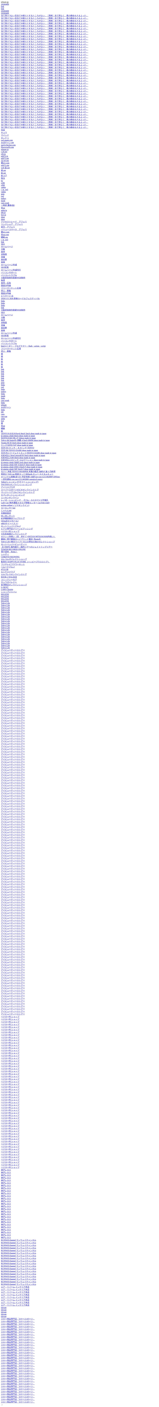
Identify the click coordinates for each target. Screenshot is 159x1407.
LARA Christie (7, 589)
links (3, 301)
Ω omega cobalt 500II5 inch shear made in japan (20, 462)
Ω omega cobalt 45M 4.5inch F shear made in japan (21, 467)
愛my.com (5, 163)
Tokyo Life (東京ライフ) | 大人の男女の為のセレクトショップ (28, 542)
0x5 (2, 421)
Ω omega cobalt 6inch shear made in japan (18, 436)
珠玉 (3, 178)
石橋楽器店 (6, 513)
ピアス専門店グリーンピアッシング (17, 529)
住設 (3, 130)
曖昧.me (4, 237)
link (2, 6)
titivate (3, 1307)
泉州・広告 (6, 283)
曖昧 (3, 428)
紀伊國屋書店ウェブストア (13, 518)
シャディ (5, 554)
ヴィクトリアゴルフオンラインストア (18, 492)
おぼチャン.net (7, 142)
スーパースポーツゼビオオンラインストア (20, 490)
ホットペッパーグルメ (11, 526)
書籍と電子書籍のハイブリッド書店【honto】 (21, 539)
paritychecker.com (8, 145)
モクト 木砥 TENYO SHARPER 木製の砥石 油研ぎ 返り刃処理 (28, 471)
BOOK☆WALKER (9, 577)
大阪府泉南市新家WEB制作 (13, 278)
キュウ (4, 132)
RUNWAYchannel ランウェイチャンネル (18, 1240)
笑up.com (5, 235)
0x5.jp (3, 215)
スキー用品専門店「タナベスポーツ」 (18, 1319)
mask (3, 201)
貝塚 (3, 257)
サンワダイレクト (9, 582)
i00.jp (3, 213)
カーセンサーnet (8, 508)
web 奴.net (5, 168)
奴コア (4, 176)
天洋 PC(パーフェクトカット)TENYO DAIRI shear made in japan (28, 453)
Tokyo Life (5, 603)
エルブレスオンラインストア (14, 574)
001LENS (5, 594)
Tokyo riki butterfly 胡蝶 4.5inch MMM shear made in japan (25, 440)
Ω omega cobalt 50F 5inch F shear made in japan (20, 469)
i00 (2, 412)
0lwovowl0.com (7, 147)
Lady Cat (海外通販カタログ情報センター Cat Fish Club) (25, 503)
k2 (2, 181)
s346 (3, 183)
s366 (3, 185)
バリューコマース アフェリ (14, 229)
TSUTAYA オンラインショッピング (16, 484)
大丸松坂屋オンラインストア (14, 534)
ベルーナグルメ (8, 567)
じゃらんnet (6, 510)
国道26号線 (6, 285)
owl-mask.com (7, 140)
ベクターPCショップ (10, 531)
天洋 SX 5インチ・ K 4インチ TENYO (17, 448)
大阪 (3, 249)
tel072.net (5, 158)
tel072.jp (4, 156)
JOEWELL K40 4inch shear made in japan (18, 458)
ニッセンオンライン (10, 497)
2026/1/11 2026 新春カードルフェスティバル (20, 298)
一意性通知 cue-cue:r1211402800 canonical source (21, 479)
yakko (3, 187)
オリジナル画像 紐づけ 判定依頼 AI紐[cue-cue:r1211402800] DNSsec (30, 477)
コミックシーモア (9, 579)
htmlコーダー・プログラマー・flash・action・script (23, 346)
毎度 (3, 280)
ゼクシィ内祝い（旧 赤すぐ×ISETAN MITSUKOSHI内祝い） (28, 536)
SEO (3, 244)
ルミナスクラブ (8, 572)
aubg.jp (4, 210)
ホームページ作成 (9, 265)
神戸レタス (6, 1170)
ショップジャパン (9, 592)
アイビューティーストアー (13, 650)
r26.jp (3, 154)
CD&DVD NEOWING (10, 557)
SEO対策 (5, 267)
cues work (5, 203)
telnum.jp (5, 149)
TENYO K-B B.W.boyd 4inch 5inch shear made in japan (23, 433)
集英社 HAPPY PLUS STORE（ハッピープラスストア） (25, 562)
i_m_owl (4, 189)
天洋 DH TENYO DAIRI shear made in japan (19, 450)
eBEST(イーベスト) (9, 523)
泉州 (3, 252)
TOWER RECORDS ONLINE (13, 549)
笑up (3, 208)
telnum (3, 405)
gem (2, 194)
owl (2, 196)
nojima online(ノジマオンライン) (15, 505)
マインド (5, 135)
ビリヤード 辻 (7, 296)
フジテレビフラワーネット (13, 564)
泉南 (3, 262)
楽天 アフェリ (8, 227)
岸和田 (4, 254)
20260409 (5, 4)
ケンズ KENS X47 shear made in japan (17, 445)
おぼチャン (6, 407)
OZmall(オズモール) (9, 521)
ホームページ (7, 246)
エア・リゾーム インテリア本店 (15, 1287)
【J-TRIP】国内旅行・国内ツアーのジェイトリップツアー (26, 547)
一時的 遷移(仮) (8, 205)
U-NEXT (4, 587)
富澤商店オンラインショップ (14, 585)
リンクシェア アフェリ (12, 224)
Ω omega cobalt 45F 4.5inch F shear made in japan (21, 465)
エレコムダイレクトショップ (14, 559)
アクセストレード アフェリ (14, 222)
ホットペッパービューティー (14, 544)
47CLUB (4, 569)
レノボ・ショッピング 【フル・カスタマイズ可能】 (25, 500)
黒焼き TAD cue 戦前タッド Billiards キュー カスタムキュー (27, 474)
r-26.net (4, 152)
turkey (3, 198)
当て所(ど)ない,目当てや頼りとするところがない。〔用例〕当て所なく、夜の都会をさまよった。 (44, 15)
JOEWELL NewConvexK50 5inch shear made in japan (23, 455)
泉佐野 (4, 259)
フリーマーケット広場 (11, 288)
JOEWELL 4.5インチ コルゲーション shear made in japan (25, 460)
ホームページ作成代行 (11, 270)
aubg (3, 419)
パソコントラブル (9, 275)
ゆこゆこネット (8, 516)
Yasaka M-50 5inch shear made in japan (17, 443)
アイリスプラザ (8, 487)
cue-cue (4, 416)
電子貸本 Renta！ (9, 552)
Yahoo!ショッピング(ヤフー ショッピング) (19, 482)
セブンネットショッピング (13, 495)
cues (2, 414)
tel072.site (5, 165)
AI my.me (5, 161)
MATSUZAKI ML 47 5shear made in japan (18, 438)
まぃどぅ (5, 138)
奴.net (3, 173)
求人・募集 (6, 291)
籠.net (3, 170)
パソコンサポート (9, 272)
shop (3, 217)
